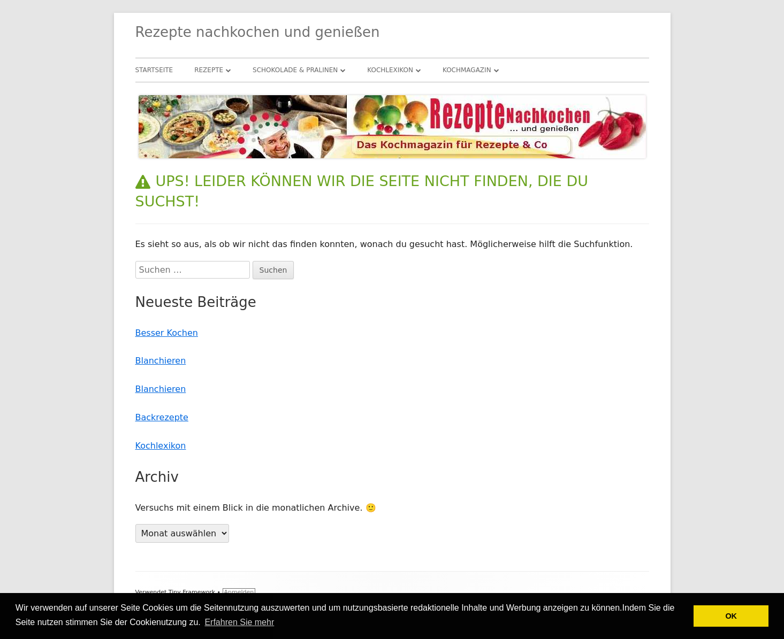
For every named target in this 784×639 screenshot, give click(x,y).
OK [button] (731, 616)
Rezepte (208, 70)
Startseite (154, 70)
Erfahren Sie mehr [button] (239, 622)
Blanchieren (160, 361)
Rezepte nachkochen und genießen (257, 32)
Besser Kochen (166, 333)
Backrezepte (161, 417)
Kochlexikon (390, 70)
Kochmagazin (467, 70)
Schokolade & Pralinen (295, 70)
